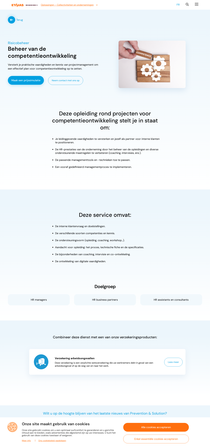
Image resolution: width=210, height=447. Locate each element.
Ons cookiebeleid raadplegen (52, 440)
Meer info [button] (26, 440)
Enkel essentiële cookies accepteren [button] (156, 439)
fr (178, 4)
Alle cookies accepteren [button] (156, 427)
